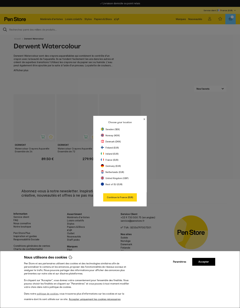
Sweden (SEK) (110, 129)
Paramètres (179, 261)
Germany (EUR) (111, 166)
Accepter (203, 261)
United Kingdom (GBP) (114, 178)
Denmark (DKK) (111, 141)
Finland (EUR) (110, 147)
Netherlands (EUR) (112, 172)
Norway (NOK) (110, 135)
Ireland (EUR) (110, 153)
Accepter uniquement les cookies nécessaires (95, 299)
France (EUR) (109, 160)
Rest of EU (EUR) (111, 184)
